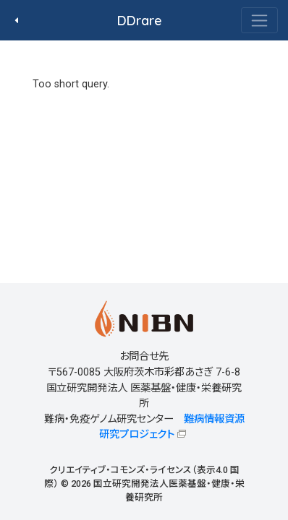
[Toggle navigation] (259, 20)
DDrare (139, 20)
